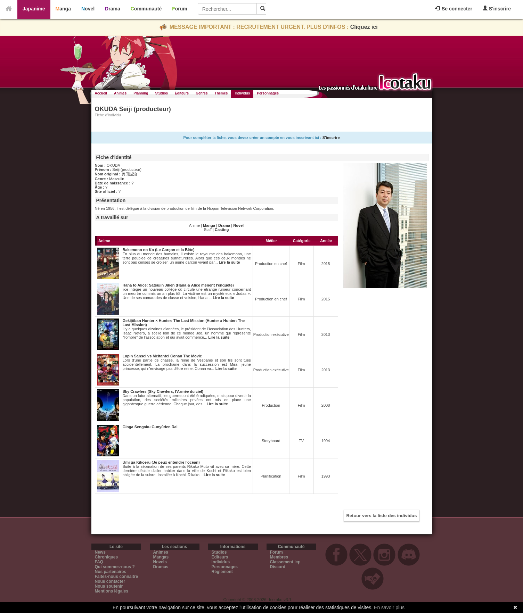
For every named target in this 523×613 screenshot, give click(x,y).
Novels (160, 562)
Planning (140, 93)
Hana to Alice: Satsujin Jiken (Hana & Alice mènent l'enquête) (178, 285)
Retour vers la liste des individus (381, 515)
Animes (120, 93)
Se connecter (453, 8)
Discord (278, 566)
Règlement (222, 571)
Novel (88, 8)
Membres (279, 557)
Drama (112, 8)
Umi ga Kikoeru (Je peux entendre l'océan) (161, 462)
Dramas (161, 566)
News (100, 552)
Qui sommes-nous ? (115, 566)
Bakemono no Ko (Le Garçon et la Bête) (159, 250)
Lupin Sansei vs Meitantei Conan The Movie (162, 356)
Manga (63, 8)
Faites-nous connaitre (116, 576)
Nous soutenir (109, 586)
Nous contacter (110, 581)
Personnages (268, 93)
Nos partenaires (110, 571)
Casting (222, 229)
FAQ (99, 562)
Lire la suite (229, 262)
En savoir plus (389, 607)
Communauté (146, 8)
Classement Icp (285, 562)
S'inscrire (497, 8)
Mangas (161, 557)
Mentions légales (112, 591)
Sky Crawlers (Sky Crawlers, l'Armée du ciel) (163, 391)
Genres (201, 93)
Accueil (101, 93)
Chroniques (106, 557)
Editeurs (220, 557)
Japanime (34, 8)
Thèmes (221, 93)
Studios (161, 93)
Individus (242, 93)
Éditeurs (182, 93)
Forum (179, 8)
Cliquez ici (364, 27)
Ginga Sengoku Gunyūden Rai (150, 427)
